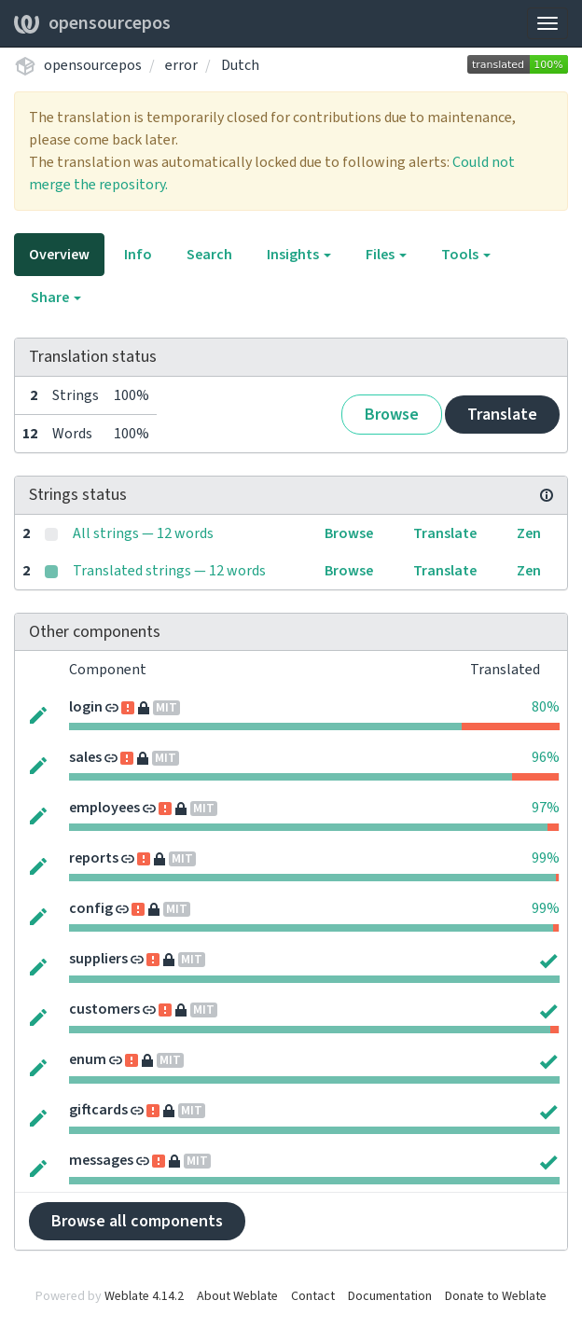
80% (546, 707)
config (91, 908)
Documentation (390, 1296)
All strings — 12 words (143, 533)
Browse (392, 414)
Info (138, 254)
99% (546, 858)
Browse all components (137, 1221)
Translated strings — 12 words (169, 570)
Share (56, 297)
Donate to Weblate (496, 1296)
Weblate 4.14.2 (144, 1296)
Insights (299, 254)
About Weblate (237, 1296)
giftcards (98, 1110)
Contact (313, 1296)
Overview (59, 254)
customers (104, 1009)
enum (87, 1059)
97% (546, 807)
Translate (502, 414)
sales (85, 757)
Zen (529, 533)
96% (546, 757)
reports (93, 858)
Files (386, 254)
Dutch (240, 65)
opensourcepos (92, 23)
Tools (466, 254)
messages (101, 1160)
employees (104, 807)
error (181, 65)
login (86, 707)
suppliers (98, 958)
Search (209, 254)
